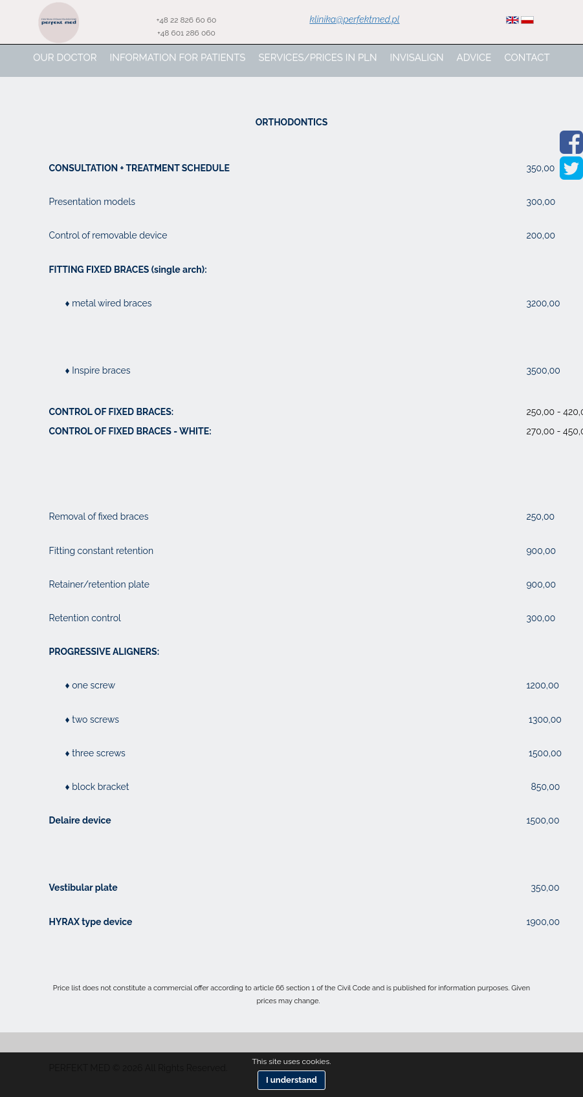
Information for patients (178, 57)
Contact (526, 57)
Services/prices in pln (317, 57)
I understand (291, 1080)
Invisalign (417, 57)
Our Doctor (64, 57)
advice (474, 57)
